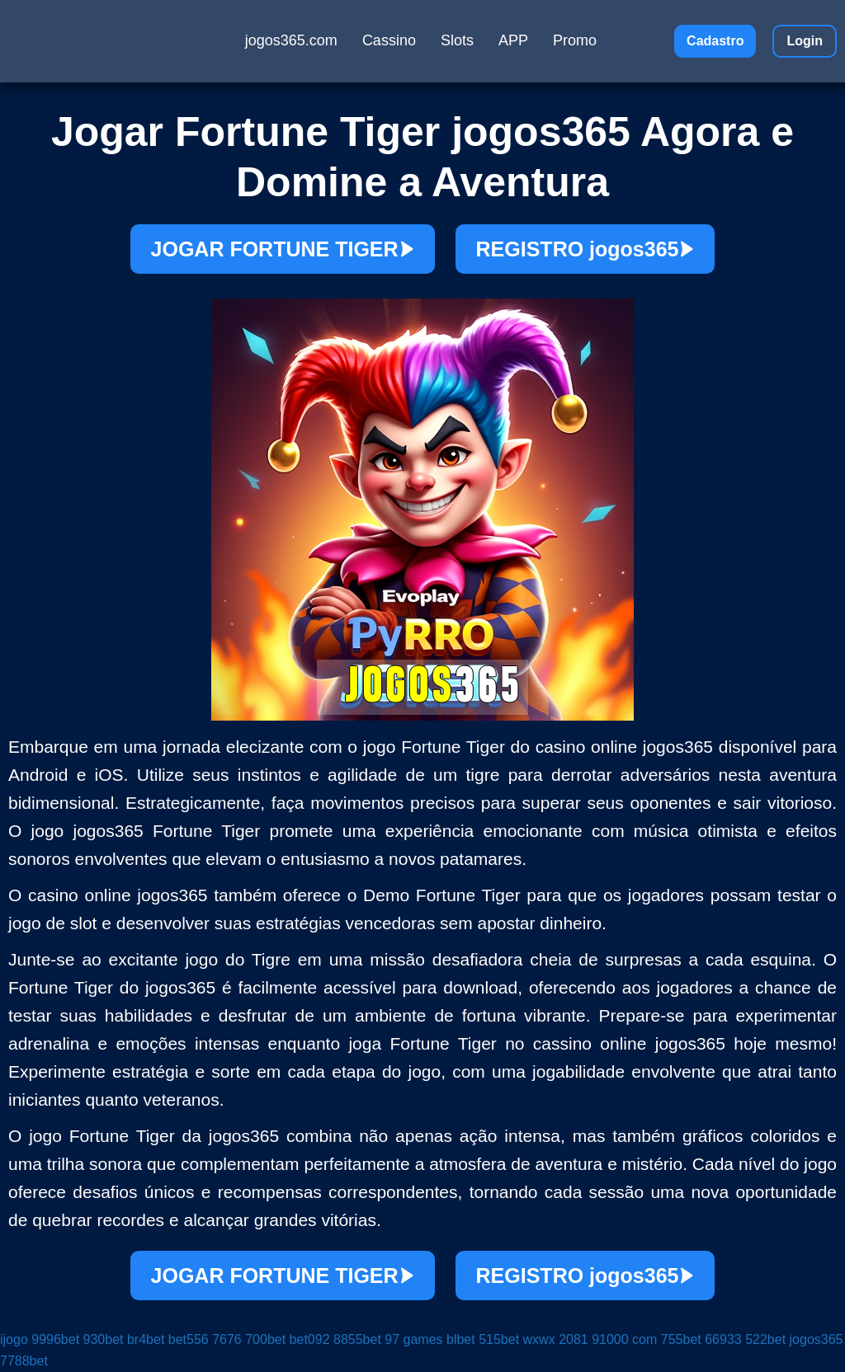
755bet (681, 1339)
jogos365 (816, 1339)
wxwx (539, 1339)
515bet (499, 1339)
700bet (265, 1339)
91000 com (624, 1339)
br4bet (145, 1339)
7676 (227, 1339)
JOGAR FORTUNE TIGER (282, 249)
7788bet (24, 1361)
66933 (723, 1339)
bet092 (310, 1339)
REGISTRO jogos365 (585, 249)
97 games (413, 1339)
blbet (460, 1339)
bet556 (188, 1339)
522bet (765, 1339)
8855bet (357, 1339)
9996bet (55, 1339)
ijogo (14, 1339)
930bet (103, 1339)
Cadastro (715, 41)
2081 (573, 1339)
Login (804, 41)
